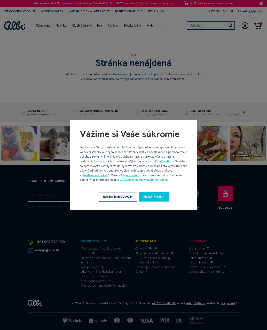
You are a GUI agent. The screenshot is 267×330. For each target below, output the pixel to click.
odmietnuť (132, 175)
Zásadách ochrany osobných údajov (145, 180)
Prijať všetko (163, 161)
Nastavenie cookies (95, 175)
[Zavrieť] (193, 124)
